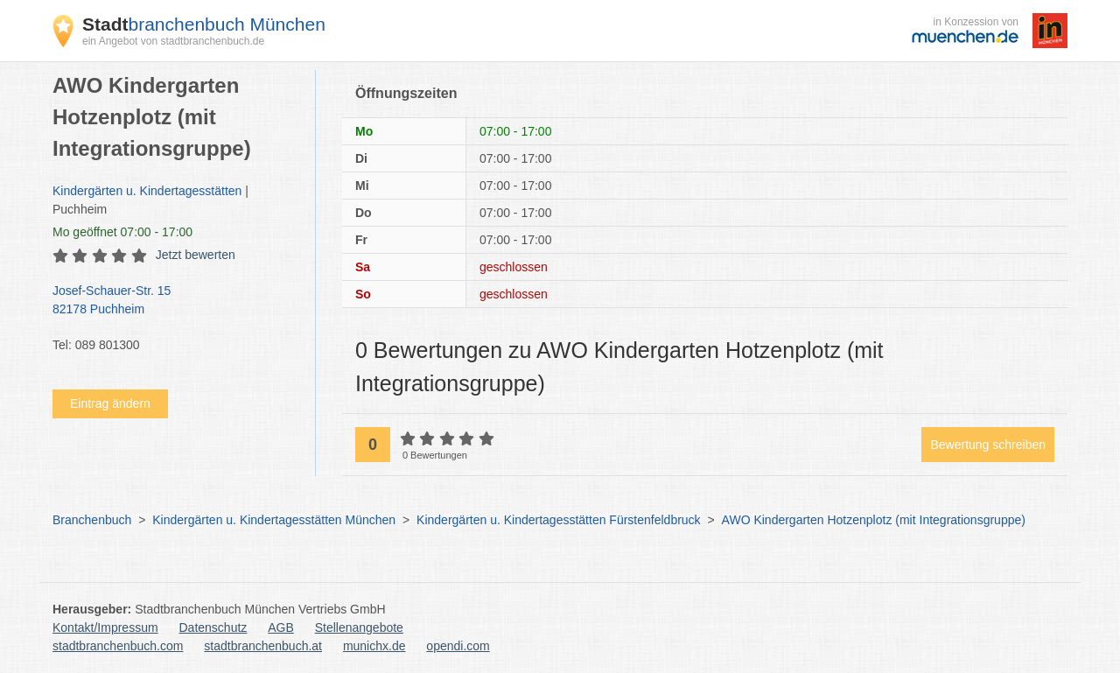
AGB (281, 627)
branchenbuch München (204, 24)
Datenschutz (213, 627)
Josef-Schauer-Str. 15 (175, 301)
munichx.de (374, 646)
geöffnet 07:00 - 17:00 (122, 232)
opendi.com (457, 646)
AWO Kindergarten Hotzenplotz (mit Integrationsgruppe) (874, 520)
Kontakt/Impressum (105, 627)
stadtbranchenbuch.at (263, 646)
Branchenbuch (91, 520)
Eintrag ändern (110, 403)
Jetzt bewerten (195, 255)
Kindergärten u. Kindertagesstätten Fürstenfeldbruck (558, 520)
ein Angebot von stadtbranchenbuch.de (173, 41)
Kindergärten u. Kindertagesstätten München (274, 520)
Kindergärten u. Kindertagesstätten (147, 191)
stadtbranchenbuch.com (117, 646)
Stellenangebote (359, 627)
